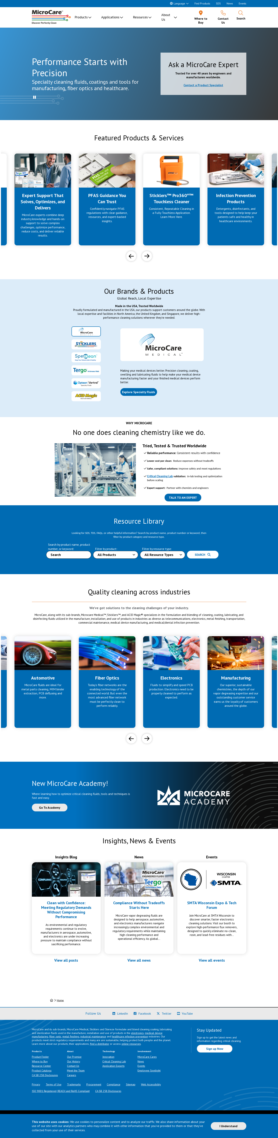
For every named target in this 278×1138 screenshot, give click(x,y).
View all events (212, 960)
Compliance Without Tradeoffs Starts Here (139, 905)
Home (60, 1000)
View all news (139, 960)
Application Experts (113, 1066)
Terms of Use (53, 1084)
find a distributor (99, 1044)
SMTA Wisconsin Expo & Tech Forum (211, 905)
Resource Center (41, 1066)
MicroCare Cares (147, 1057)
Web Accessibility (151, 1084)
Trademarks (74, 1084)
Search (203, 555)
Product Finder (40, 1057)
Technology (108, 1051)
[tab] (86, 331)
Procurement (93, 1084)
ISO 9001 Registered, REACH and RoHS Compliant (61, 1091)
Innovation (108, 1057)
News (230, 3)
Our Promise (74, 1057)
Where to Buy (40, 1061)
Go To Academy (49, 807)
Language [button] (177, 3)
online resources (131, 1044)
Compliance (113, 1084)
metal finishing (70, 1036)
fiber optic (55, 1036)
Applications (110, 17)
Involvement (144, 1051)
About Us (165, 17)
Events (242, 3)
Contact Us (73, 1066)
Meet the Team (76, 1070)
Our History (73, 1061)
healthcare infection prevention (130, 1036)
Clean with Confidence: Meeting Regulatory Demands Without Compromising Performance (66, 909)
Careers (71, 1075)
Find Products (202, 3)
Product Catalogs (42, 1070)
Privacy (36, 1084)
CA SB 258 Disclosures (45, 1075)
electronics (137, 1033)
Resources (140, 17)
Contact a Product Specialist (203, 85)
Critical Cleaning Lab (114, 1061)
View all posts (66, 960)
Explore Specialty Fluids (138, 392)
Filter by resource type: (157, 549)
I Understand (228, 1126)
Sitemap (130, 1084)
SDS (218, 3)
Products (81, 17)
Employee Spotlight (149, 1070)
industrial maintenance (93, 1036)
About (70, 1051)
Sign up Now (214, 1049)
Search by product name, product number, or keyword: (69, 547)
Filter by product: (106, 549)
